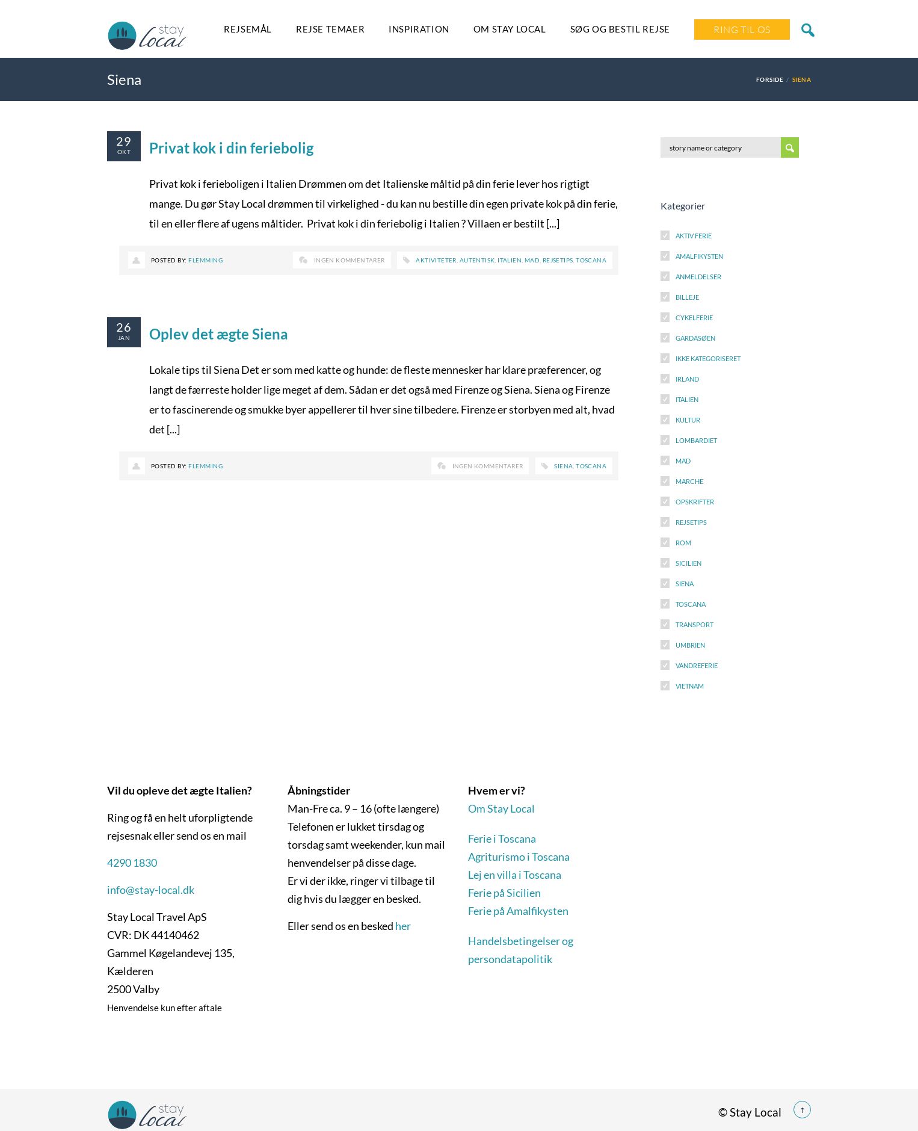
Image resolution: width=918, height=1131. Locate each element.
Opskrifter (695, 502)
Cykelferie (694, 317)
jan (124, 337)
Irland (687, 379)
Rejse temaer (330, 28)
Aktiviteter (436, 260)
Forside (769, 79)
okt (124, 151)
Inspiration (419, 28)
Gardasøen (695, 338)
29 (124, 140)
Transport (694, 624)
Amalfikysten (699, 256)
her (403, 925)
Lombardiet (696, 440)
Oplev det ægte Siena (218, 333)
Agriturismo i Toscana (519, 856)
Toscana (591, 260)
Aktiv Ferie (694, 236)
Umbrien (690, 645)
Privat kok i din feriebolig (231, 147)
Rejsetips (558, 260)
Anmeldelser (698, 276)
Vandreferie (697, 665)
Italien (510, 260)
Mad (532, 260)
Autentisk (477, 260)
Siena (563, 465)
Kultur (688, 420)
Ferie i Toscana (502, 838)
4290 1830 (132, 862)
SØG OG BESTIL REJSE (620, 28)
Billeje (687, 297)
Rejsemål (248, 28)
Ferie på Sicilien (504, 892)
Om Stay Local (509, 28)
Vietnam (690, 686)
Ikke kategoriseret (708, 358)
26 (124, 326)
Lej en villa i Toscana (514, 874)
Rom (683, 543)
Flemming (205, 260)
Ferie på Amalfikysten (518, 910)
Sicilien (688, 563)
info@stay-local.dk (150, 889)
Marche (689, 481)
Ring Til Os (742, 29)
